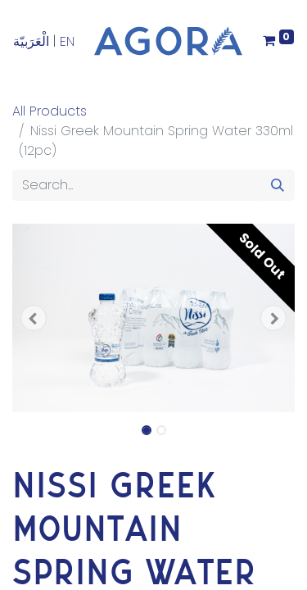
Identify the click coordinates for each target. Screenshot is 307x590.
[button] (33, 318)
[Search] (277, 185)
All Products (49, 111)
